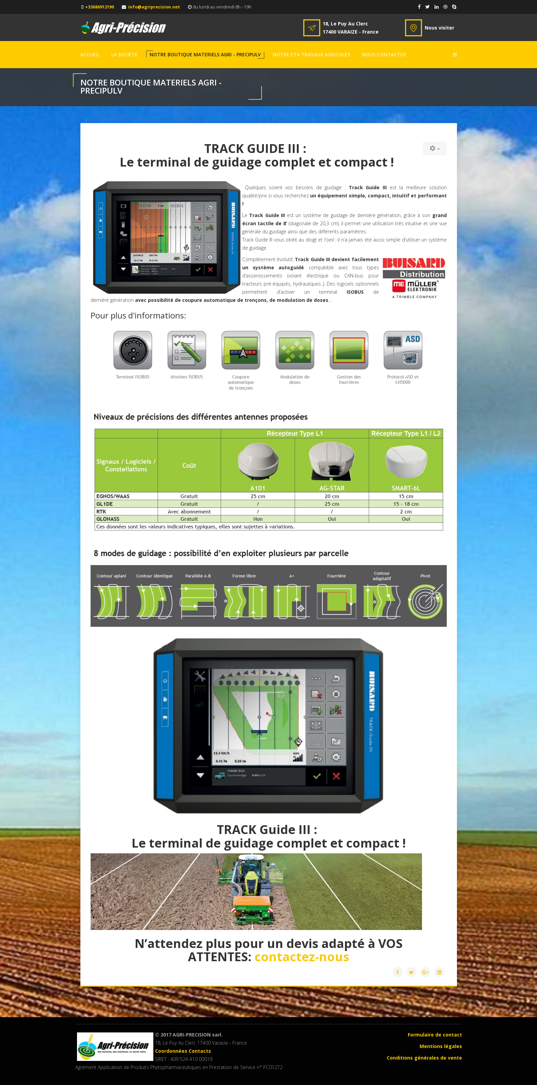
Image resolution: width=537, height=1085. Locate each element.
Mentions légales (441, 1046)
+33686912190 (99, 7)
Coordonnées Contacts (183, 1051)
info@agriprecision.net (154, 7)
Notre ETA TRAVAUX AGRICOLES (311, 54)
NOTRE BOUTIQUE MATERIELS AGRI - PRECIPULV (205, 54)
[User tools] (435, 148)
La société (124, 54)
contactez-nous (301, 956)
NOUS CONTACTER (384, 54)
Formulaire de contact (435, 1034)
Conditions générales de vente (424, 1057)
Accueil (89, 54)
